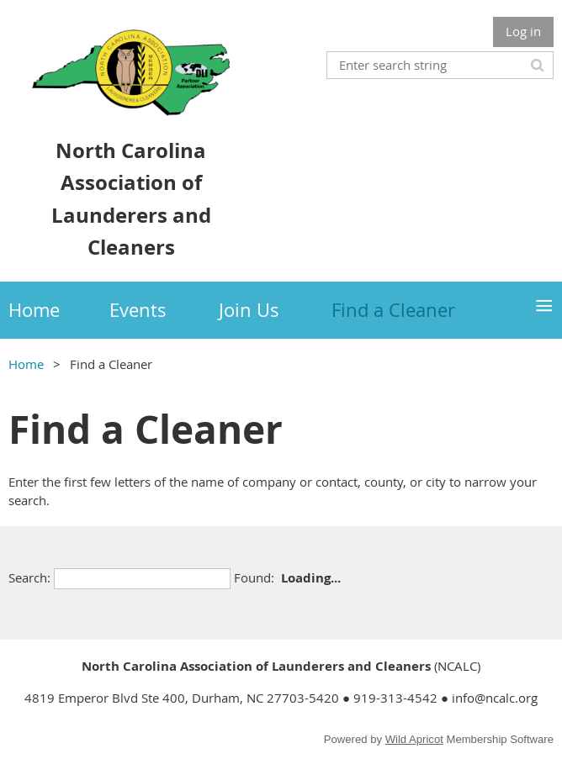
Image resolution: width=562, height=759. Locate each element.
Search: (29, 577)
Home (26, 364)
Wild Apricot (414, 739)
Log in (523, 31)
